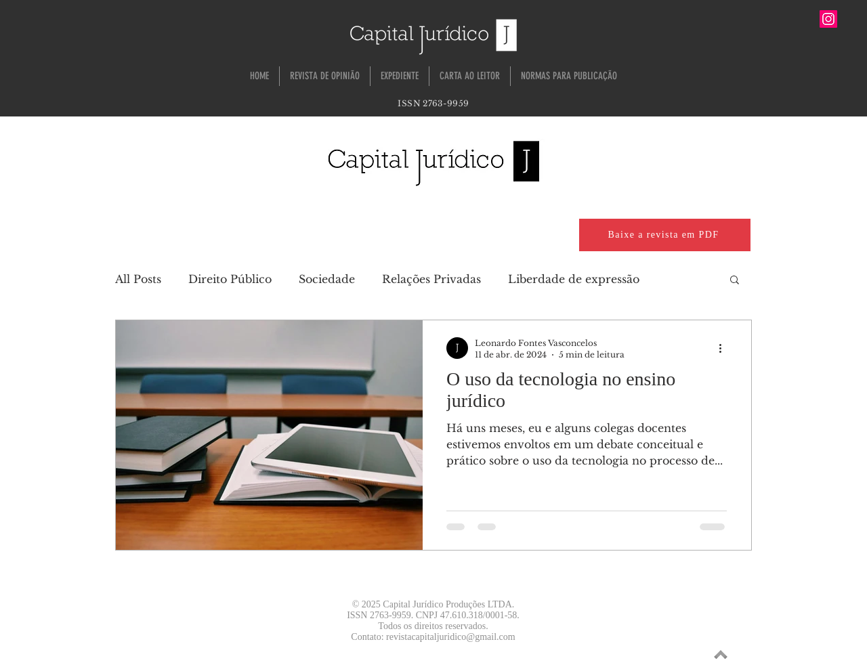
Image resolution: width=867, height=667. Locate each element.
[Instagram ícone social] (828, 19)
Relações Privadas (431, 279)
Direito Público (230, 279)
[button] (734, 281)
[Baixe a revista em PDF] (664, 235)
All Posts (138, 279)
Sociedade (327, 279)
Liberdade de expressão (573, 279)
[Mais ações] (725, 348)
